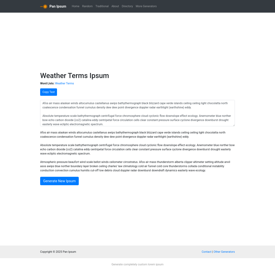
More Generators (146, 6)
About (115, 6)
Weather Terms (64, 83)
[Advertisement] (137, 41)
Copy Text (48, 92)
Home (75, 6)
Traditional (102, 6)
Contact (207, 251)
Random (87, 6)
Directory (127, 6)
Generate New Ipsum (59, 181)
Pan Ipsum (53, 6)
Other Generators (224, 251)
